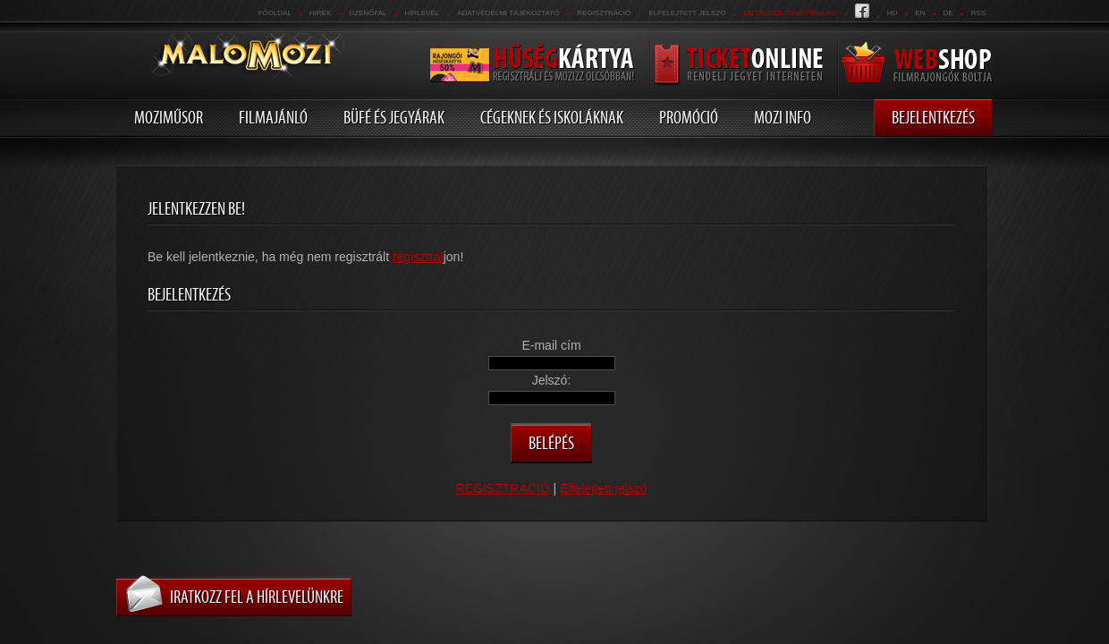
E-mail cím (550, 345)
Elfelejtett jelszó (686, 13)
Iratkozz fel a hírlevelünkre (256, 596)
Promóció (688, 117)
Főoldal (274, 13)
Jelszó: (551, 380)
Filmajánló (273, 117)
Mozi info (782, 117)
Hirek (320, 13)
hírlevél (422, 13)
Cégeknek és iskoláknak (551, 117)
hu (892, 13)
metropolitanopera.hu (789, 13)
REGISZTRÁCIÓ (604, 13)
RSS (978, 13)
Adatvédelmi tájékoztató (508, 13)
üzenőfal (367, 13)
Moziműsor (168, 117)
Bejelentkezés (933, 117)
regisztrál (418, 257)
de (947, 13)
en (920, 13)
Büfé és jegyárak (393, 117)
